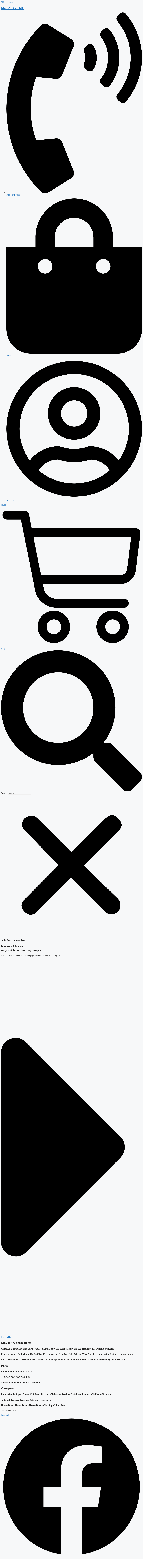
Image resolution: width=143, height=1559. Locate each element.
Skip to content (7, 2)
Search (4, 793)
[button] (71, 721)
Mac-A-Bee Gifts (12, 8)
